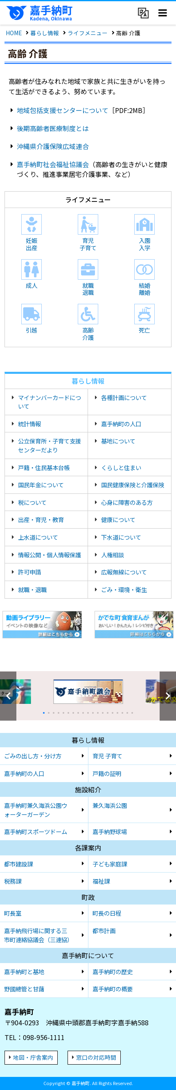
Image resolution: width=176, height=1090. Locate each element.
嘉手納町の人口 (121, 423)
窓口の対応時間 (96, 1057)
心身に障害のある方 (127, 502)
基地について (118, 440)
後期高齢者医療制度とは (53, 128)
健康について (118, 519)
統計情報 (29, 423)
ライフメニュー (88, 33)
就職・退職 (32, 589)
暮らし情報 (44, 33)
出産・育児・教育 (41, 519)
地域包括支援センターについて (62, 110)
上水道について (38, 537)
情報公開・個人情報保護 (49, 554)
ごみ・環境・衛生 (124, 589)
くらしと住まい (121, 467)
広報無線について (124, 572)
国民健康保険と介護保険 (132, 484)
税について (32, 502)
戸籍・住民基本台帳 (44, 467)
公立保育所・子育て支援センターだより (49, 445)
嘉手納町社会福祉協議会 (53, 164)
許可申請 (29, 572)
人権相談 (112, 554)
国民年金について (41, 484)
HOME (14, 33)
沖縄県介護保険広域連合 (53, 146)
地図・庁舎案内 (33, 1057)
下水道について (121, 537)
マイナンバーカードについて (49, 402)
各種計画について (124, 397)
